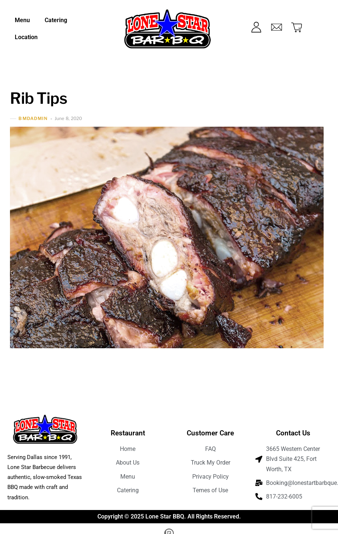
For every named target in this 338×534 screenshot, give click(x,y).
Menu (22, 20)
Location (26, 37)
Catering (56, 20)
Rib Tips (38, 98)
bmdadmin (33, 118)
